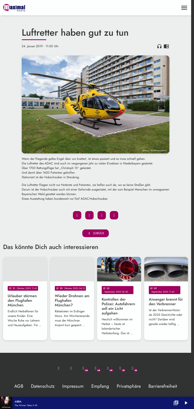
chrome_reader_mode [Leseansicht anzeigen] (166, 46)
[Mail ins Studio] (58, 368)
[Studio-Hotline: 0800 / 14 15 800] (71, 368)
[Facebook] (95, 368)
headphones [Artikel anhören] (159, 46)
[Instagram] (107, 368)
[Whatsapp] (83, 368)
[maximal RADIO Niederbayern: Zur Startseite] (49, 8)
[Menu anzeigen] (184, 8)
